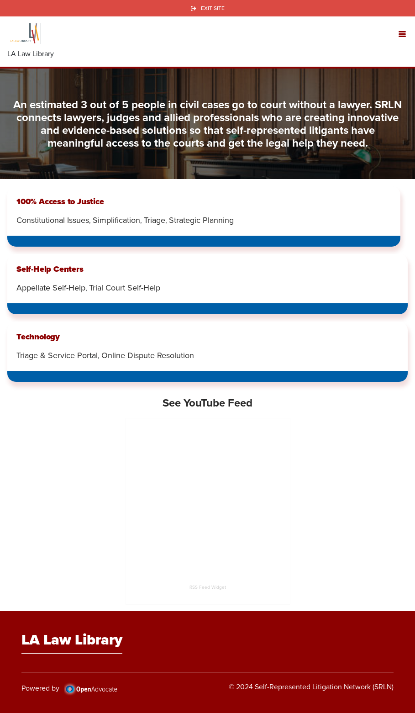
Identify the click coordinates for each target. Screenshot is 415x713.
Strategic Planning (201, 220)
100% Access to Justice (60, 201)
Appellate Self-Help (50, 288)
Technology (38, 336)
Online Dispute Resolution (147, 355)
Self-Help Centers (50, 269)
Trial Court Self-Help (124, 288)
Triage (154, 220)
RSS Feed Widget (207, 587)
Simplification (116, 220)
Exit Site (213, 8)
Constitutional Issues (52, 220)
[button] (402, 33)
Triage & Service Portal (57, 355)
